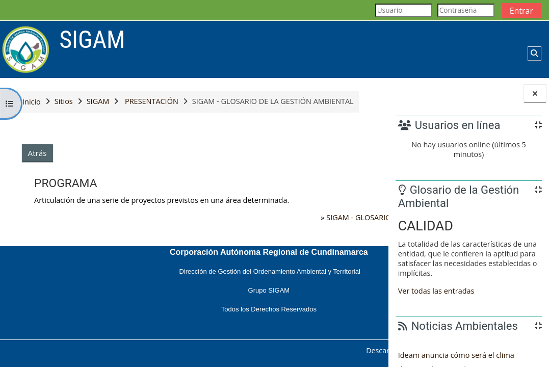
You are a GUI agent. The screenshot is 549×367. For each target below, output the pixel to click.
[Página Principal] (25, 49)
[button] (534, 53)
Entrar (521, 10)
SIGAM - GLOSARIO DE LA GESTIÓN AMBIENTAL (269, 217)
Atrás (37, 153)
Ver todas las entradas (436, 291)
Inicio (31, 102)
